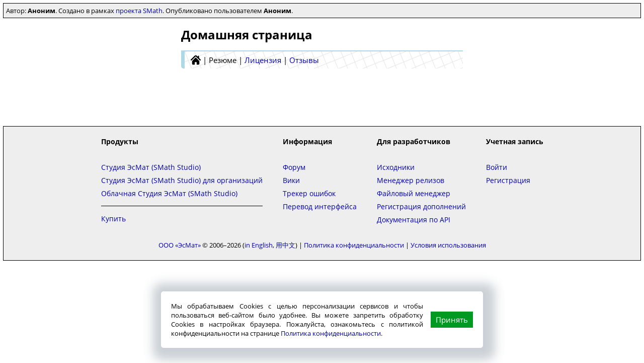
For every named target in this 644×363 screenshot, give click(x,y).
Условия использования (448, 245)
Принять (452, 320)
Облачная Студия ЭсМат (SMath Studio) (169, 193)
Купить (113, 218)
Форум (294, 167)
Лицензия (263, 60)
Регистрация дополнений (421, 206)
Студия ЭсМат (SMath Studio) (151, 167)
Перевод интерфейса (320, 206)
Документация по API (413, 219)
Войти (496, 167)
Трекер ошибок (309, 193)
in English (259, 245)
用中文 (285, 245)
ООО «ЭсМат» (179, 245)
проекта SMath (139, 10)
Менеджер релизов (410, 180)
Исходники (396, 167)
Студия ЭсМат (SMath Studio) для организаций (182, 180)
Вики (291, 180)
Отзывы (304, 60)
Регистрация (508, 180)
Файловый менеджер (413, 193)
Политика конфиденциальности (331, 333)
